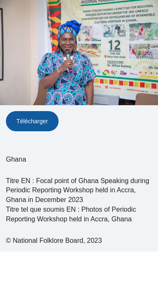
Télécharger (32, 121)
